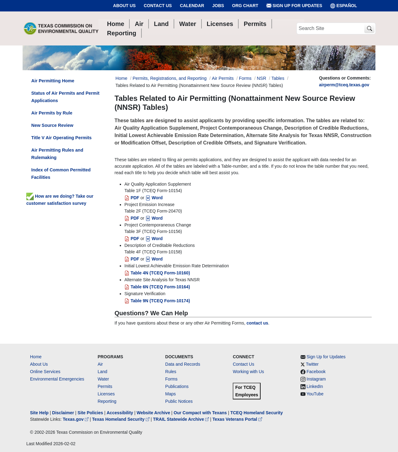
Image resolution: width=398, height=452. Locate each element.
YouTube (314, 393)
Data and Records (182, 364)
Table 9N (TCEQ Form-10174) (157, 300)
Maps (170, 393)
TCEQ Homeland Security (256, 412)
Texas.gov (76, 419)
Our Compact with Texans (200, 412)
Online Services (45, 371)
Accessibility (120, 412)
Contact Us (158, 5)
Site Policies (90, 412)
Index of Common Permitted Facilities (61, 173)
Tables (277, 78)
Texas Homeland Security (121, 419)
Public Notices (179, 401)
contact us (257, 323)
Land (102, 371)
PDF (131, 197)
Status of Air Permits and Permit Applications (65, 97)
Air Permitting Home (52, 80)
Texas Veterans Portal (237, 419)
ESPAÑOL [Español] (343, 5)
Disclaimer (63, 412)
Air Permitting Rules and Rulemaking (57, 154)
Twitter (312, 364)
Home (35, 356)
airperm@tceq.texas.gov (344, 84)
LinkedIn (315, 386)
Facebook (316, 371)
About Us (124, 5)
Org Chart (245, 5)
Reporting (106, 401)
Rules (170, 371)
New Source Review (52, 125)
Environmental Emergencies (57, 379)
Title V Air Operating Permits (61, 137)
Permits (104, 386)
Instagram (316, 379)
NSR (261, 78)
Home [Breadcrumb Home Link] (121, 78)
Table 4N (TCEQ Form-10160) (157, 272)
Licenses (106, 393)
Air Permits (223, 78)
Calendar (192, 5)
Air (100, 364)
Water (103, 379)
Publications (177, 386)
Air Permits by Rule (51, 112)
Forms (245, 78)
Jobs (218, 5)
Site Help (39, 412)
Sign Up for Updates (294, 5)
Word (153, 197)
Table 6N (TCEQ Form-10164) (157, 286)
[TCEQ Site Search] (369, 28)
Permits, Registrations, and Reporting (169, 78)
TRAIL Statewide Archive (181, 419)
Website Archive (153, 412)
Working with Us (248, 371)
